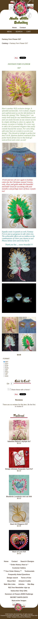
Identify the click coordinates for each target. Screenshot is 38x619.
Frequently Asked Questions (19, 574)
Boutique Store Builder (13, 615)
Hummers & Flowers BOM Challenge (19, 594)
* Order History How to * (19, 565)
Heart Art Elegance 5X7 (19, 524)
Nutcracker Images (19, 600)
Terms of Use (26, 578)
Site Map (30, 584)
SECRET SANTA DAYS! (19, 597)
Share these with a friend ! (20, 390)
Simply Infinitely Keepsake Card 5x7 (19, 469)
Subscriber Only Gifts (19, 591)
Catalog (5, 43)
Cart (28, 31)
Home (14, 27)
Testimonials (29, 571)
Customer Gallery (19, 568)
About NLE (11, 581)
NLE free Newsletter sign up (19, 587)
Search (19, 31)
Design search (12, 578)
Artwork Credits (25, 581)
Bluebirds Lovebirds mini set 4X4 (19, 496)
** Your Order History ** (12, 571)
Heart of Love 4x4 (19, 552)
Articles (21, 584)
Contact (23, 27)
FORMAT (6, 359)
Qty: (8, 383)
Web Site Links (9, 584)
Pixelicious (28, 617)
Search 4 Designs (27, 561)
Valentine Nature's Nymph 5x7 (19, 441)
